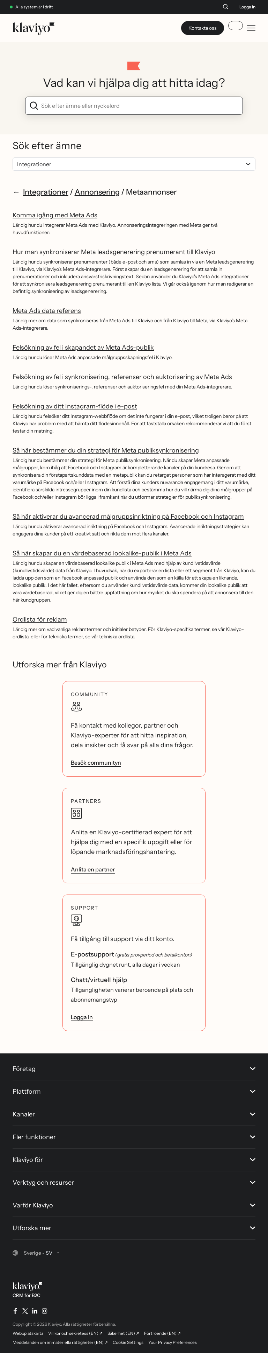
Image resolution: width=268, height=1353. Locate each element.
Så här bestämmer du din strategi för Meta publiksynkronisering (106, 450)
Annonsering (97, 191)
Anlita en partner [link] (93, 869)
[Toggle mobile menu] (251, 28)
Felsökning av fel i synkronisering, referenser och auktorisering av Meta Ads (122, 377)
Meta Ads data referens (47, 311)
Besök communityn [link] (96, 762)
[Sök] (225, 6)
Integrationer (45, 191)
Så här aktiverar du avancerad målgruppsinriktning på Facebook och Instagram (128, 516)
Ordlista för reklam (40, 619)
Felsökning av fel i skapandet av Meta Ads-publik (83, 347)
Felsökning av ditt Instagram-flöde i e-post (75, 406)
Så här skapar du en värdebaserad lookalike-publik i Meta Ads (102, 553)
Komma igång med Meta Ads (55, 215)
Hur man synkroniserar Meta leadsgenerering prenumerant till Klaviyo (114, 252)
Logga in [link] (82, 1017)
